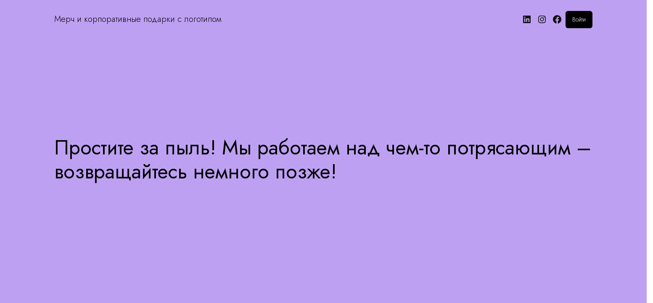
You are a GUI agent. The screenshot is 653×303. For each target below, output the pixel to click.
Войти (579, 19)
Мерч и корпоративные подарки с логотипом (137, 19)
